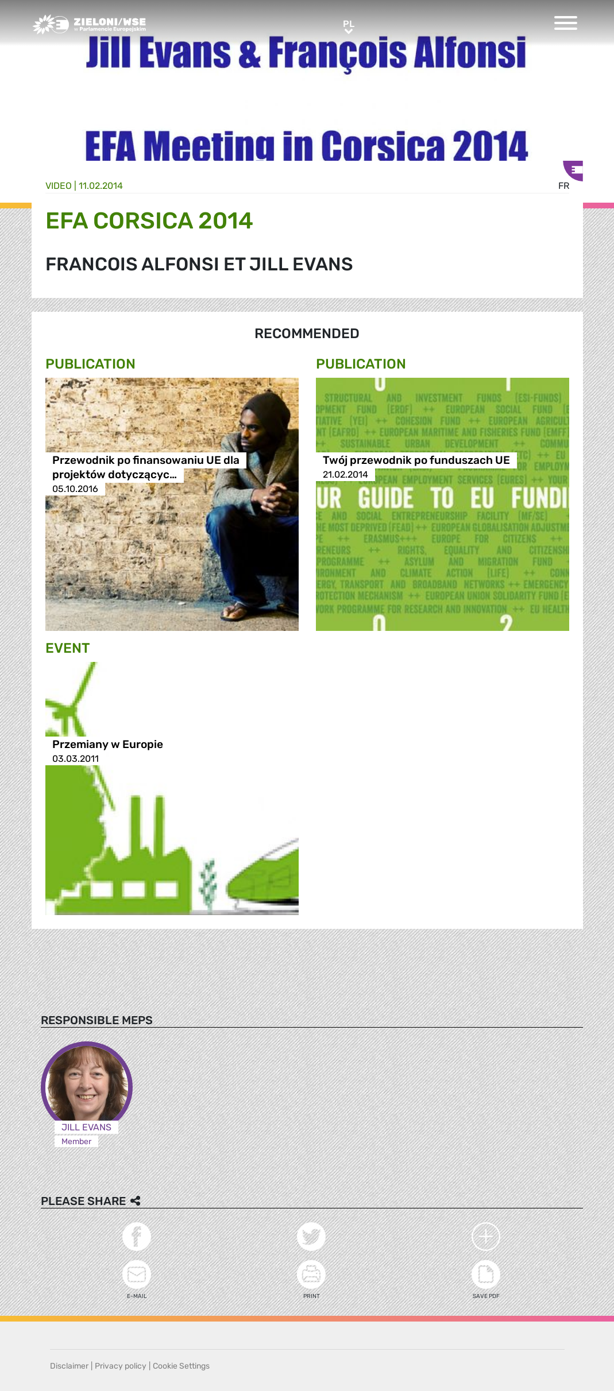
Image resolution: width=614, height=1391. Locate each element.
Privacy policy (120, 1366)
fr (563, 185)
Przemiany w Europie (107, 744)
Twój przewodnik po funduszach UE (416, 460)
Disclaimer (69, 1366)
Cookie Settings (181, 1366)
